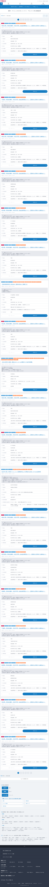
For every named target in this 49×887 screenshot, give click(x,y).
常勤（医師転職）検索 (7, 850)
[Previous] (1, 6)
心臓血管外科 (37, 821)
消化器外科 (21, 821)
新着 (6, 839)
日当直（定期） (24, 840)
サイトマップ (40, 883)
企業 (3, 839)
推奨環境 (23, 883)
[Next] (47, 6)
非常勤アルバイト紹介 (13, 872)
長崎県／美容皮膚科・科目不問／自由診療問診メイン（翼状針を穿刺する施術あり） (24, 173)
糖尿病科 (3, 817)
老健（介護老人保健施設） (41, 837)
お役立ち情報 (3, 864)
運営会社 (8, 883)
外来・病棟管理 (4, 837)
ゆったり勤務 (5, 803)
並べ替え (44, 15)
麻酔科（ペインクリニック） (7, 827)
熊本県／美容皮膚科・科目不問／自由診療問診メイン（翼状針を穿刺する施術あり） (24, 62)
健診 (10, 837)
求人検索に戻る (25, 778)
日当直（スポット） (32, 840)
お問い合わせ (35, 883)
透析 (13, 837)
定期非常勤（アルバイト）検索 (8, 853)
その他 (13, 817)
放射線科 (25, 829)
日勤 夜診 (4, 806)
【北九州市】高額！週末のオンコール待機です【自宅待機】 (17, 362)
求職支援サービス (4, 870)
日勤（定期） (10, 840)
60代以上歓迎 (4, 840)
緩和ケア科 (4, 830)
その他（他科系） (21, 830)
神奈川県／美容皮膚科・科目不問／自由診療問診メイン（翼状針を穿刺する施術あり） (24, 25)
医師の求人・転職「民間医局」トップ (8, 875)
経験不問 (41, 839)
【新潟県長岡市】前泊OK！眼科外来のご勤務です (15, 284)
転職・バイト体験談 (21, 866)
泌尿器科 (21, 829)
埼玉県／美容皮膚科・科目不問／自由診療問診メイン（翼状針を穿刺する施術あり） (24, 323)
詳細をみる (35, 54)
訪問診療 (17, 837)
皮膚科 (22, 827)
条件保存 (47, 15)
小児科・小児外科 (37, 827)
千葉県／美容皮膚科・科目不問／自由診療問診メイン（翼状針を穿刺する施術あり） (24, 628)
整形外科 (10, 821)
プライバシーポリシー (14, 883)
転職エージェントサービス (4, 872)
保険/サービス (3, 860)
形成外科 (26, 821)
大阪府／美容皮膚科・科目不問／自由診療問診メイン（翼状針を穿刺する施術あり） (24, 99)
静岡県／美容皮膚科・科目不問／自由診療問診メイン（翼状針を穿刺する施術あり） (24, 665)
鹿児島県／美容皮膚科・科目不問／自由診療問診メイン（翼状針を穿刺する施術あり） (24, 554)
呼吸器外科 (31, 821)
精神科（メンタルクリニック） (7, 829)
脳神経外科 (16, 821)
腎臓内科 (8, 817)
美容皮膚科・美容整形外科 (12, 830)
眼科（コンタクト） (28, 827)
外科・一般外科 (4, 821)
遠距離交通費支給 (30, 839)
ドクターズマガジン (30, 866)
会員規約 (19, 883)
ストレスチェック (23, 837)
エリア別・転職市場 (12, 866)
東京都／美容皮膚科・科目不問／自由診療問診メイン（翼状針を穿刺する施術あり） (24, 210)
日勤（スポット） (17, 840)
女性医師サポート (20, 872)
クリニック (33, 837)
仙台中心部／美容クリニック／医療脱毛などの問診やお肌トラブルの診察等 (21, 471)
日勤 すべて (28, 803)
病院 (3, 800)
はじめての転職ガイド (4, 866)
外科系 (3, 819)
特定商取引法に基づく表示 (28, 883)
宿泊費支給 (36, 839)
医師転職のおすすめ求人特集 (40, 872)
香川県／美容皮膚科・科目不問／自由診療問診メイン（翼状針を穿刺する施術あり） (24, 247)
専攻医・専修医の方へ (30, 872)
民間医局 (3, 1)
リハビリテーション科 (33, 829)
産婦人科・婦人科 (16, 827)
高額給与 (27, 800)
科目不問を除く (11, 839)
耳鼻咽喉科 (16, 829)
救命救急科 (40, 829)
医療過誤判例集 (38, 866)
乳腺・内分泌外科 (5, 823)
